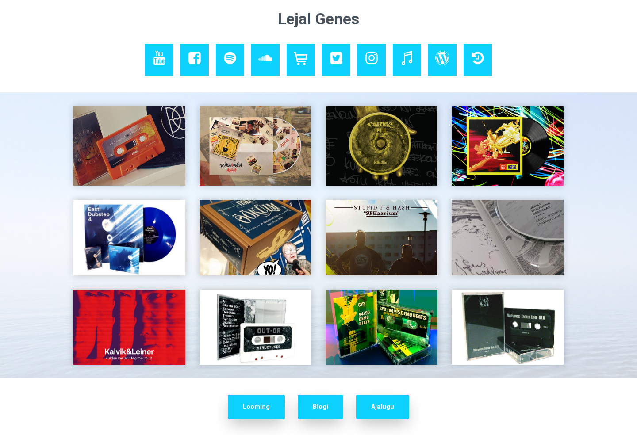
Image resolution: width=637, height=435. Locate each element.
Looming (256, 407)
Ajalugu (382, 407)
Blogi (320, 407)
